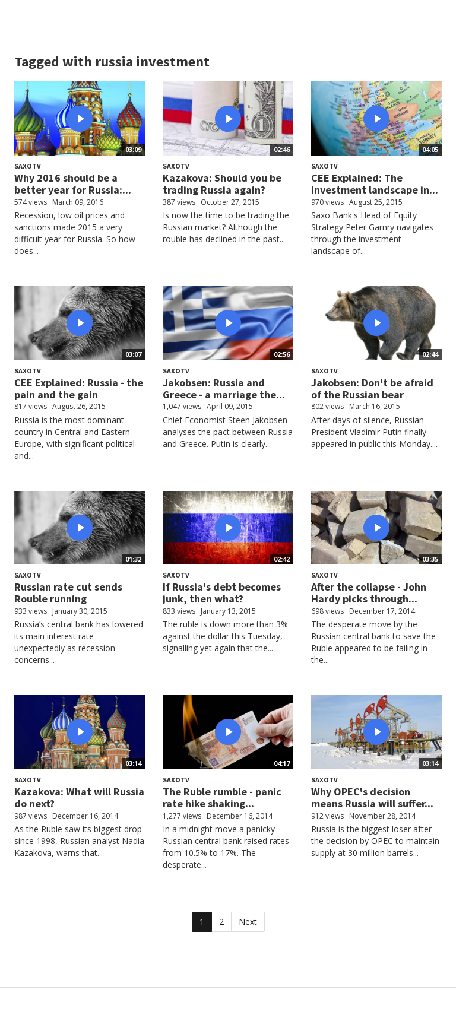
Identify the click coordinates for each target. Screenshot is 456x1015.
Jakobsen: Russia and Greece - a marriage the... (224, 388)
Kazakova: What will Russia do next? (79, 797)
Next (248, 921)
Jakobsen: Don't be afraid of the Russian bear (372, 388)
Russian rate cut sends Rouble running (68, 592)
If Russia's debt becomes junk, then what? (222, 592)
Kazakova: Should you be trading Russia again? (222, 183)
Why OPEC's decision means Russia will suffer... (372, 797)
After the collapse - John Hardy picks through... (368, 592)
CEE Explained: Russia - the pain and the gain (78, 388)
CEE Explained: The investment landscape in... (374, 183)
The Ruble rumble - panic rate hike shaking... (222, 797)
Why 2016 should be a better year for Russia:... (72, 183)
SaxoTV (27, 165)
